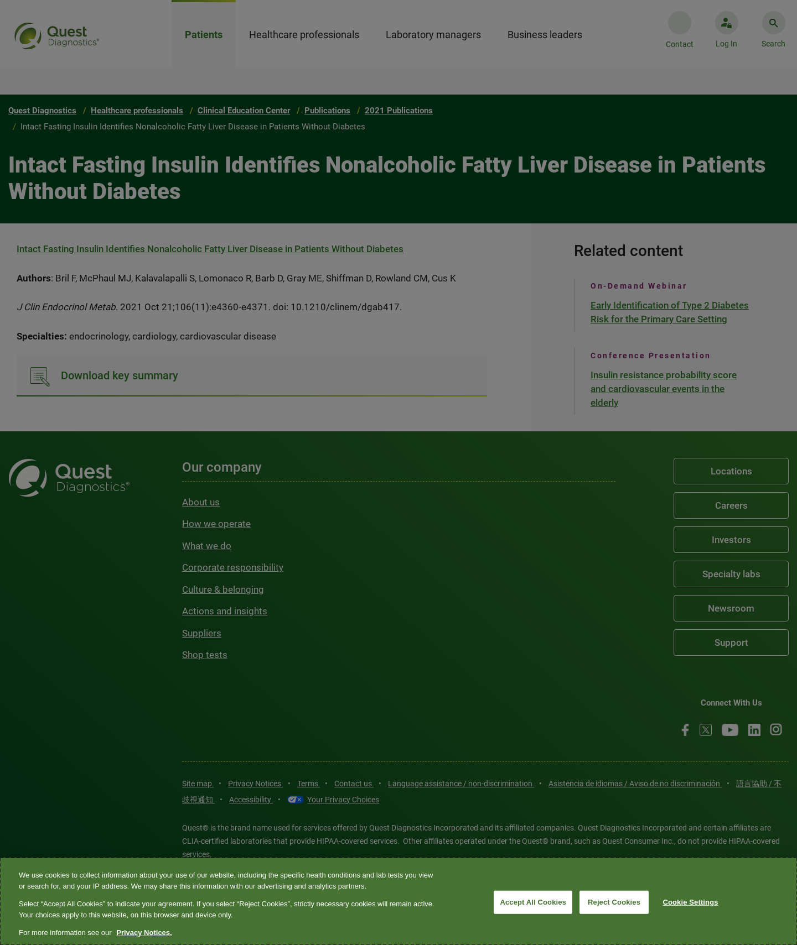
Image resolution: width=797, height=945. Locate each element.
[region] (398, 901)
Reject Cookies (614, 902)
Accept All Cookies (533, 902)
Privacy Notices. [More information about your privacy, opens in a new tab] (144, 932)
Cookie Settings (690, 902)
